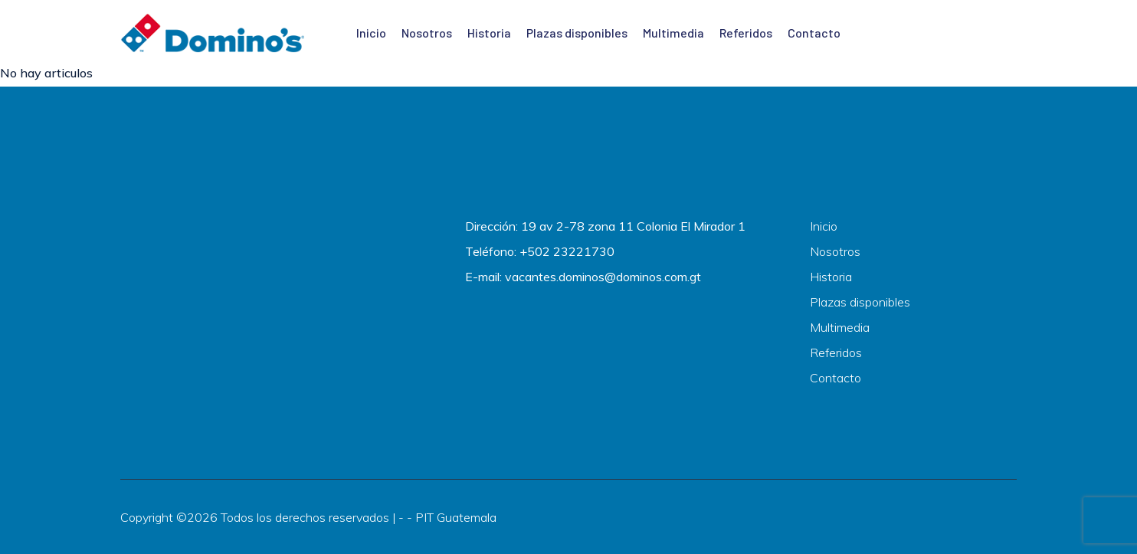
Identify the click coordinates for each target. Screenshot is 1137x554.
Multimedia (673, 32)
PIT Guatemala (455, 517)
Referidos (745, 32)
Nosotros (426, 32)
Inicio (371, 32)
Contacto (814, 32)
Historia (489, 32)
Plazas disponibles (576, 32)
